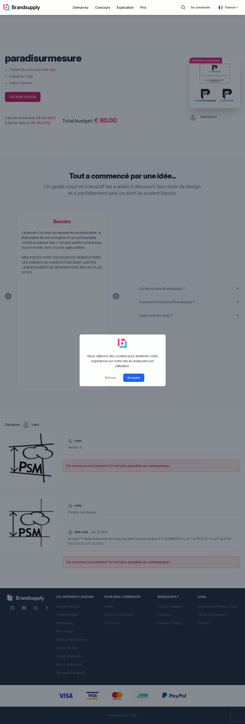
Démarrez (80, 7)
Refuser (110, 377)
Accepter (133, 377)
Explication (125, 7)
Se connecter (200, 7)
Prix (143, 7)
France (228, 7)
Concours (102, 7)
